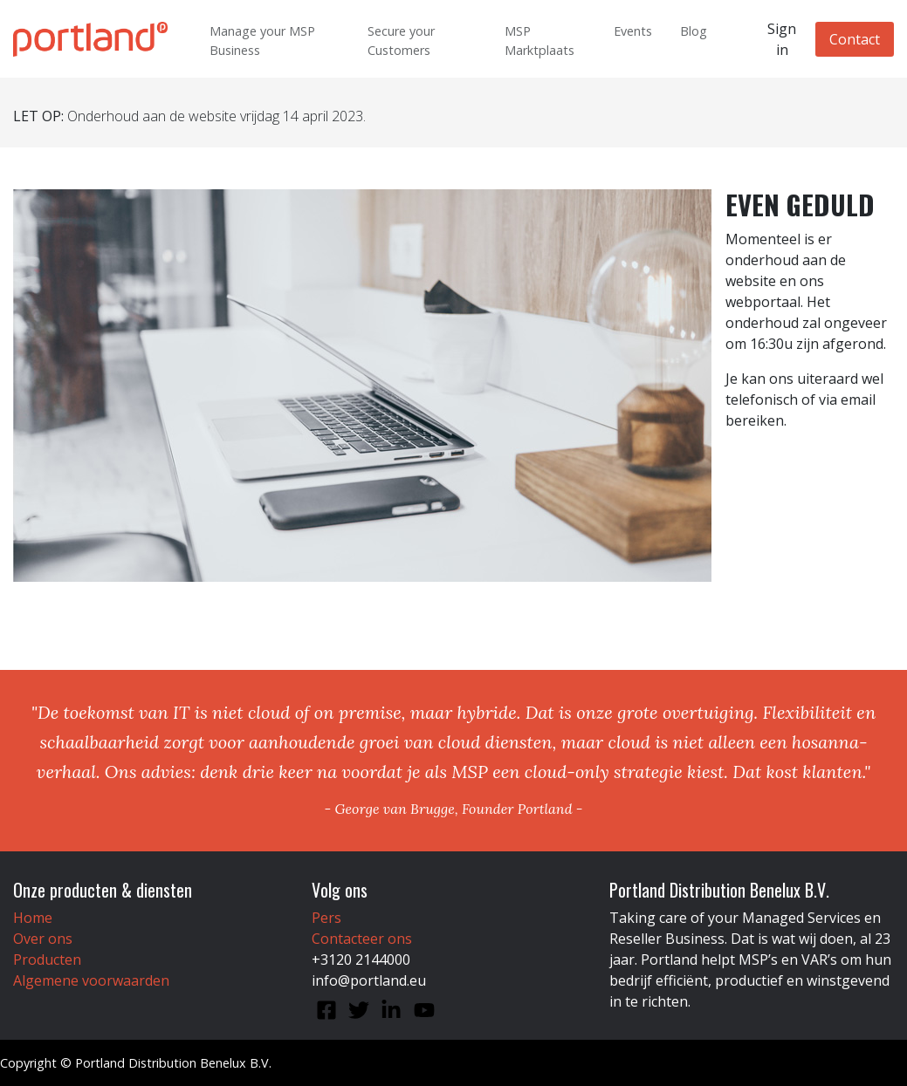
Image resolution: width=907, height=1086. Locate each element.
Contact (854, 39)
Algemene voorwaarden (91, 980)
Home (32, 917)
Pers (326, 917)
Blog (693, 31)
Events (633, 31)
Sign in (781, 39)
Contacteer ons (362, 938)
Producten (47, 959)
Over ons (42, 938)
